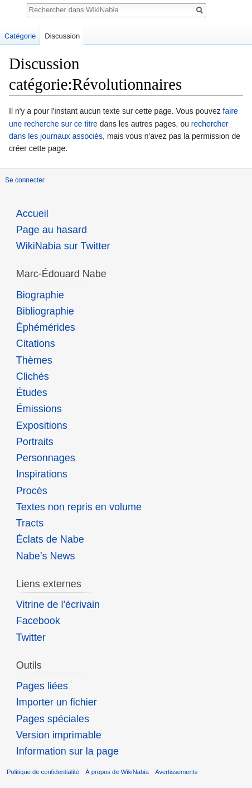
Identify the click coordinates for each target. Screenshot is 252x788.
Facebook (38, 620)
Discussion (62, 36)
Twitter (31, 637)
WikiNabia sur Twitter (63, 246)
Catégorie (20, 36)
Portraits (35, 441)
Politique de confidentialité (43, 771)
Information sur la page (67, 751)
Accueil (32, 213)
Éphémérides (45, 327)
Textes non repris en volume (79, 507)
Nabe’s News (45, 556)
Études (31, 392)
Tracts (29, 523)
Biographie (40, 295)
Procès (31, 490)
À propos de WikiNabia (117, 771)
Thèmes (34, 360)
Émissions (39, 408)
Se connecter (25, 180)
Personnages (45, 457)
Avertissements (176, 771)
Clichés (32, 376)
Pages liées (42, 686)
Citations (35, 343)
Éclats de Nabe (50, 539)
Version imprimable (58, 735)
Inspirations (41, 474)
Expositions (41, 425)
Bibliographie (45, 311)
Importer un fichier (56, 702)
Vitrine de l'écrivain (58, 604)
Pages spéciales (52, 718)
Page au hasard (51, 229)
